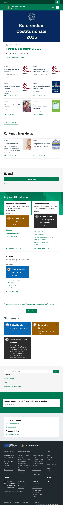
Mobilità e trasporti (37, 461)
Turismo (34, 472)
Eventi (48, 470)
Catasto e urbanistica (24, 466)
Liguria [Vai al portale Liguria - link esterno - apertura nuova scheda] (6, 2)
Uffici (5, 459)
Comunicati (50, 457)
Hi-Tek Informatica (53, 504)
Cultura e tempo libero (24, 468)
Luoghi (48, 468)
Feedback (36, 502)
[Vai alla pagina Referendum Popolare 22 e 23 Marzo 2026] (39, 95)
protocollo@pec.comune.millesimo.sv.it (15, 491)
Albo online (35, 482)
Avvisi (48, 459)
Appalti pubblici (22, 461)
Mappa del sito (8, 502)
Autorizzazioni (22, 463)
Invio (56, 371)
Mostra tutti (31, 311)
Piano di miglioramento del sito (23, 502)
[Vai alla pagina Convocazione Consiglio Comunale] (10, 76)
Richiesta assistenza (23, 484)
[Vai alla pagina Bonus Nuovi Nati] (10, 154)
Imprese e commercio (38, 459)
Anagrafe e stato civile (24, 459)
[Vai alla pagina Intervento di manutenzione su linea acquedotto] (39, 113)
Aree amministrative (9, 457)
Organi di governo (9, 455)
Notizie (49, 455)
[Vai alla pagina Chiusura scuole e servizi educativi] (10, 113)
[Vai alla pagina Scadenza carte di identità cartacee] (10, 95)
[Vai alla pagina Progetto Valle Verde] (39, 154)
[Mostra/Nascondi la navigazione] (2, 7)
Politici (6, 463)
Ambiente (20, 457)
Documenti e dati (8, 470)
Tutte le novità (11, 123)
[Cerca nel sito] (57, 7)
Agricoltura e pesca (23, 455)
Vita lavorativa (36, 474)
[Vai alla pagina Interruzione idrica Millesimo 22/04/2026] (39, 76)
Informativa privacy (37, 488)
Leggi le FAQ (21, 482)
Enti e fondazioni (8, 461)
